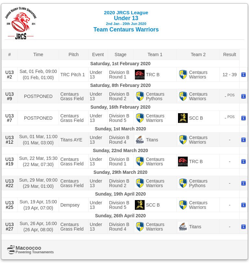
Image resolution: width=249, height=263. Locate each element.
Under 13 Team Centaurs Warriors (126, 21)
